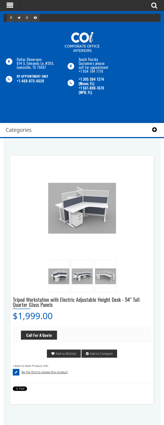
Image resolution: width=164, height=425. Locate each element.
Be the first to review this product (45, 372)
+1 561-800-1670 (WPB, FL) (91, 90)
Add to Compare (101, 354)
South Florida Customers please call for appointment (94, 63)
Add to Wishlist (66, 354)
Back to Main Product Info (30, 366)
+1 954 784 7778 (91, 71)
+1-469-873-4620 (30, 81)
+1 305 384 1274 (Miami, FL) (91, 81)
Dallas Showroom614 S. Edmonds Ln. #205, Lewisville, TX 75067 (35, 63)
